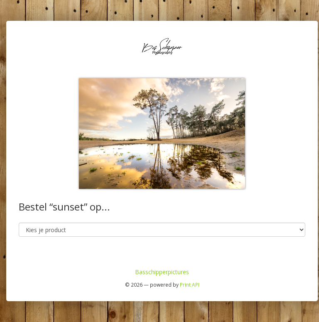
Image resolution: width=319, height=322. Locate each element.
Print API (189, 284)
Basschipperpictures (162, 272)
